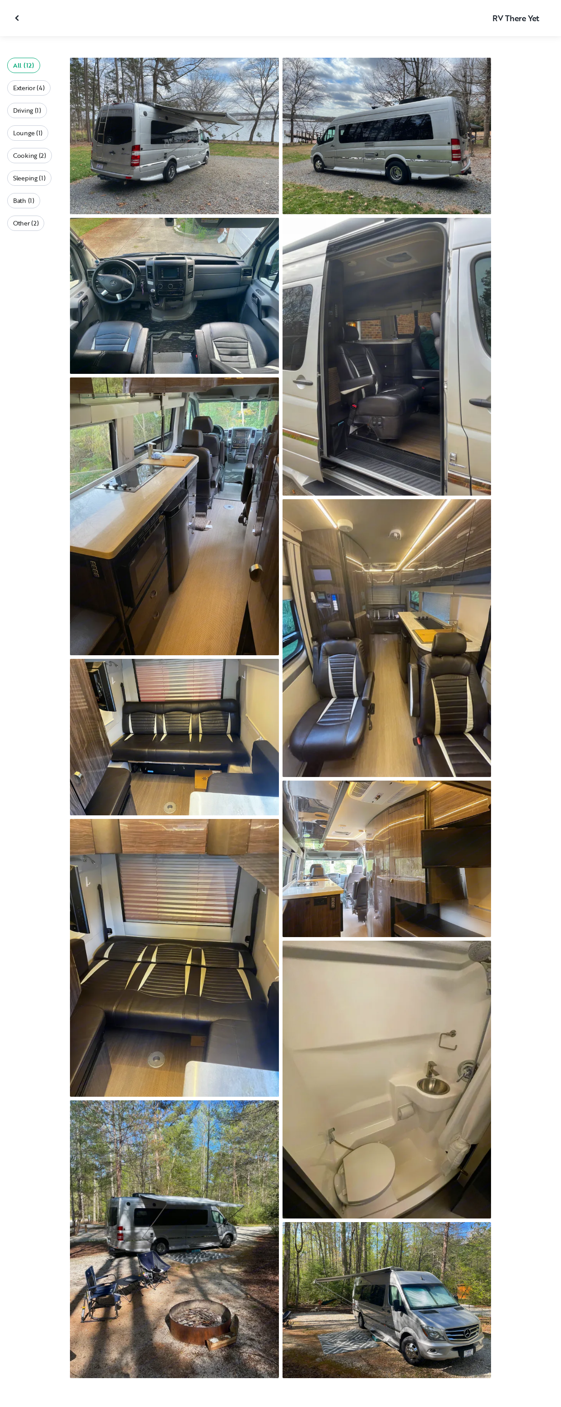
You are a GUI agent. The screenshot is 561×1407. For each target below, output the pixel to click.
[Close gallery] (18, 18)
